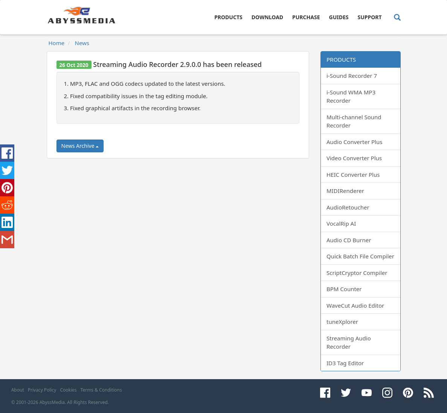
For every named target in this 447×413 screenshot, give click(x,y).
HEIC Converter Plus (353, 174)
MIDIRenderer (345, 190)
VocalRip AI (341, 223)
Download (267, 17)
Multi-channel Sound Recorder (353, 121)
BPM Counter (344, 289)
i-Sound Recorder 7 (351, 75)
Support (369, 17)
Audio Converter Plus (354, 142)
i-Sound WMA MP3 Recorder (350, 96)
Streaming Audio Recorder (348, 342)
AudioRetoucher (347, 207)
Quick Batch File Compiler (360, 256)
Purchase (306, 17)
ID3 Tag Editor (345, 363)
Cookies (68, 390)
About (17, 390)
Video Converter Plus (354, 158)
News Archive (80, 145)
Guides (339, 17)
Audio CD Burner (348, 240)
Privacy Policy (42, 390)
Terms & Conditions (101, 390)
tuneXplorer (342, 321)
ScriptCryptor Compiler (356, 272)
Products (228, 17)
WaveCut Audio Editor (355, 305)
